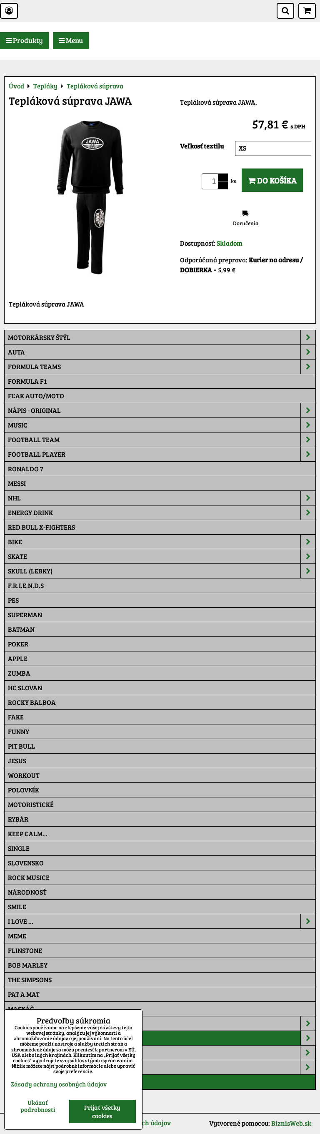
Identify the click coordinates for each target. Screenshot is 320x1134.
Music (161, 425)
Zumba (19, 673)
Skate (161, 556)
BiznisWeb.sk (291, 1123)
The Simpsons (30, 979)
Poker (18, 643)
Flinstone (25, 950)
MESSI (17, 483)
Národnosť (27, 892)
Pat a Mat (24, 994)
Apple (18, 658)
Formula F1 (27, 381)
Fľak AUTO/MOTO (36, 395)
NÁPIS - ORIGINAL (161, 410)
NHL (161, 498)
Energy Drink (161, 512)
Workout (24, 775)
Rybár (18, 819)
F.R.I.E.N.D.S (26, 585)
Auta (161, 352)
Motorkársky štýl (161, 337)
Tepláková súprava (41, 1081)
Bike (161, 542)
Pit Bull (21, 746)
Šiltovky (161, 1023)
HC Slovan (25, 687)
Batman (21, 629)
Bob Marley (28, 965)
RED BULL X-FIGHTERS (41, 527)
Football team (161, 439)
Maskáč (21, 1008)
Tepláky (161, 1038)
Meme (17, 935)
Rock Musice (29, 877)
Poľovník (23, 789)
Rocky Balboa (32, 702)
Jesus (17, 760)
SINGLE (19, 848)
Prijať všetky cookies (102, 1111)
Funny (18, 731)
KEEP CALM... (28, 833)
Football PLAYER (161, 454)
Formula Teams (161, 367)
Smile (17, 906)
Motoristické (31, 804)
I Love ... (161, 921)
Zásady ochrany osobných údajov (59, 1084)
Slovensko (26, 862)
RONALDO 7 (25, 468)
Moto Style (161, 1067)
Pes (13, 600)
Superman (25, 614)
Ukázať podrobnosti (37, 1106)
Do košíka (272, 180)
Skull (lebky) (161, 571)
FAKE (16, 716)
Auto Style (161, 1053)
